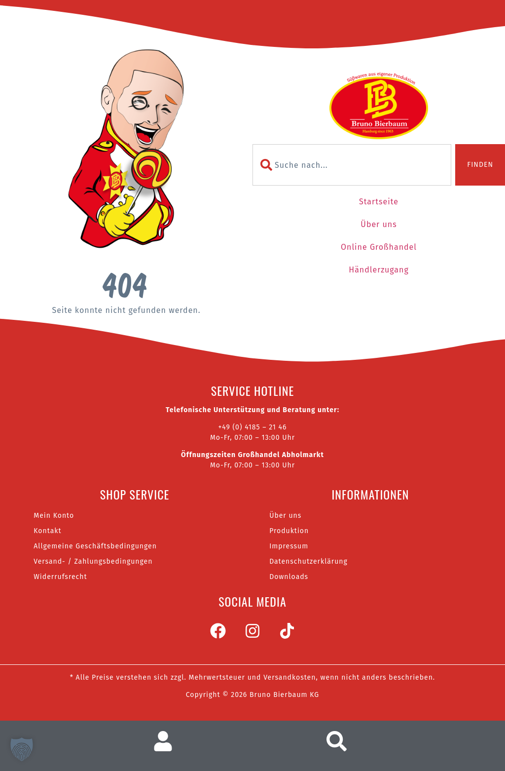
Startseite (378, 201)
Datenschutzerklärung (308, 561)
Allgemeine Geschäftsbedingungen (95, 546)
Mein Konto (54, 515)
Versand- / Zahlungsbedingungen (93, 561)
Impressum (288, 546)
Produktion (289, 531)
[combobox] (351, 165)
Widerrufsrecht (60, 577)
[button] (21, 749)
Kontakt (47, 531)
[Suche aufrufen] (339, 741)
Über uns (379, 224)
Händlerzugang (378, 269)
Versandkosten (289, 677)
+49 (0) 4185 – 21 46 (252, 427)
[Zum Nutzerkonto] (167, 741)
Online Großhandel (379, 247)
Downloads (288, 577)
